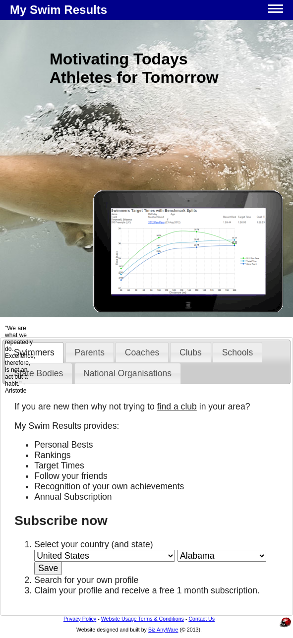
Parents (89, 352)
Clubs (190, 352)
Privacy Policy (79, 619)
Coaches (142, 352)
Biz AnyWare (163, 630)
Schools (237, 352)
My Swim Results (58, 9)
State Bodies (38, 373)
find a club (177, 406)
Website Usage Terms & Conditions (142, 619)
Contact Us (201, 619)
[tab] (89, 352)
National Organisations (127, 373)
